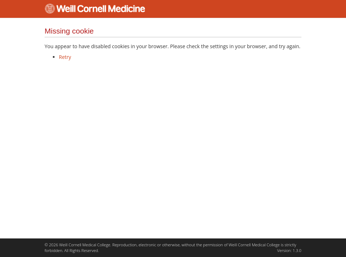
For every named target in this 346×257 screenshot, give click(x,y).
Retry (65, 57)
